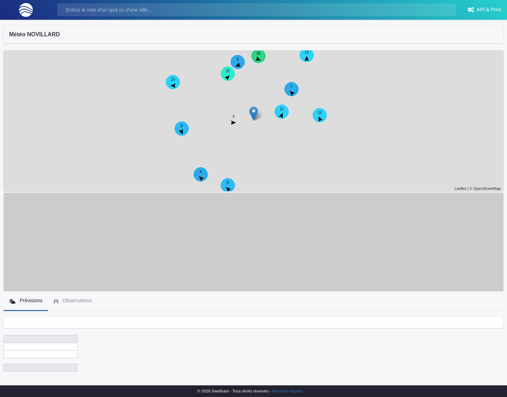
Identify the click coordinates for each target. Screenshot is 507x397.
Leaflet (460, 188)
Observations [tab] (73, 301)
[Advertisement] (253, 242)
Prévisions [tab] (25, 301)
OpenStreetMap (487, 188)
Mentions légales (287, 391)
